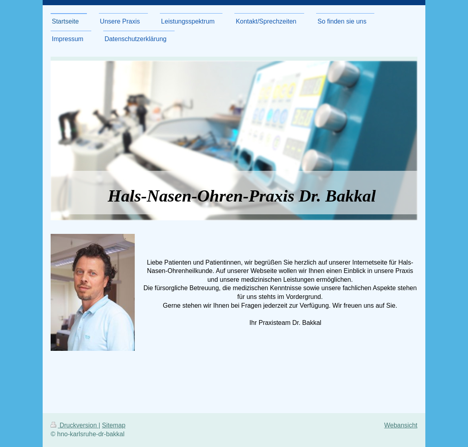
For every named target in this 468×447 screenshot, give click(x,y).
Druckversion (74, 425)
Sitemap (114, 425)
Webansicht (400, 425)
